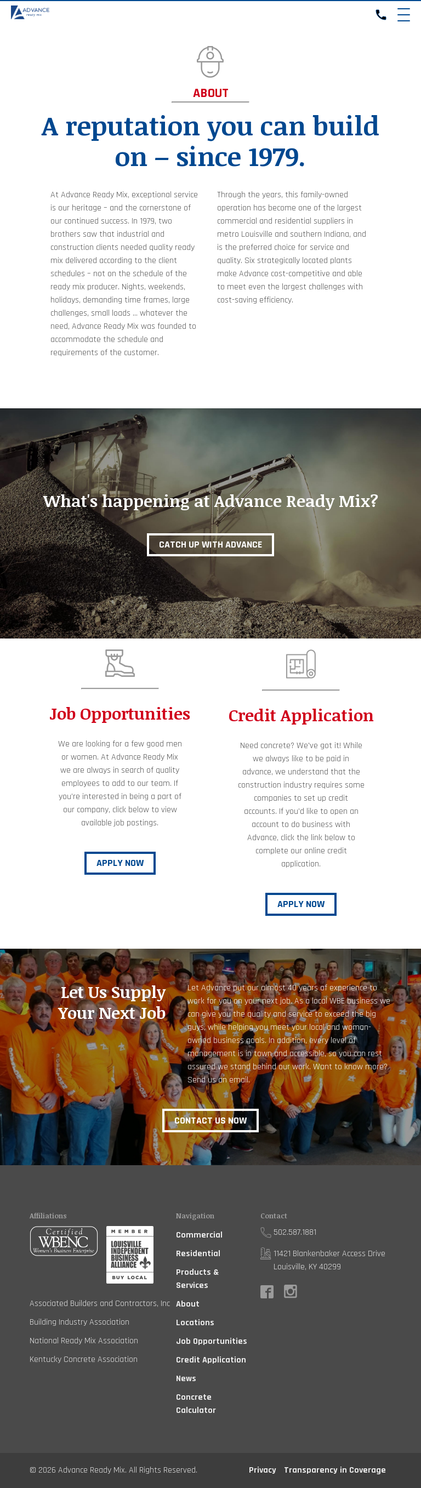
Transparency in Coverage (335, 1470)
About (188, 1304)
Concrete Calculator (196, 1404)
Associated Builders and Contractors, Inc (100, 1303)
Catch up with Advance (210, 544)
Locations (195, 1323)
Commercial (199, 1235)
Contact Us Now (210, 1120)
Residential (198, 1253)
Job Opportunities (211, 1341)
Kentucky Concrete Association (84, 1359)
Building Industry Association (79, 1322)
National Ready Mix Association (84, 1341)
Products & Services (197, 1279)
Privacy (262, 1470)
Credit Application (211, 1360)
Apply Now (120, 863)
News (186, 1378)
